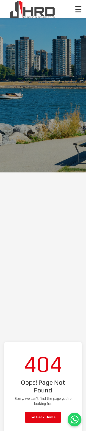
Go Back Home (43, 417)
